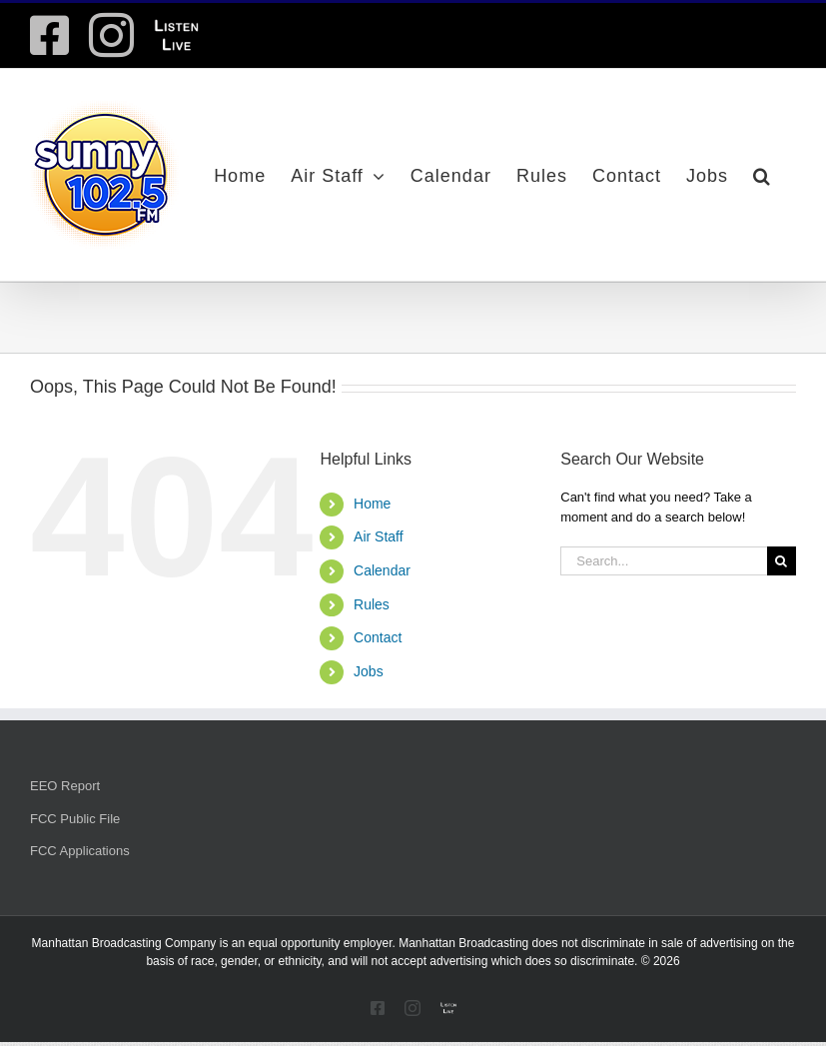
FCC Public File (75, 818)
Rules (372, 604)
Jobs (369, 671)
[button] (762, 175)
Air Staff (379, 536)
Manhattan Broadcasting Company (124, 943)
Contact (378, 637)
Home (372, 504)
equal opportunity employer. (321, 943)
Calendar (382, 570)
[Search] (781, 560)
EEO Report (65, 785)
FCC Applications (80, 850)
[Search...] (663, 560)
